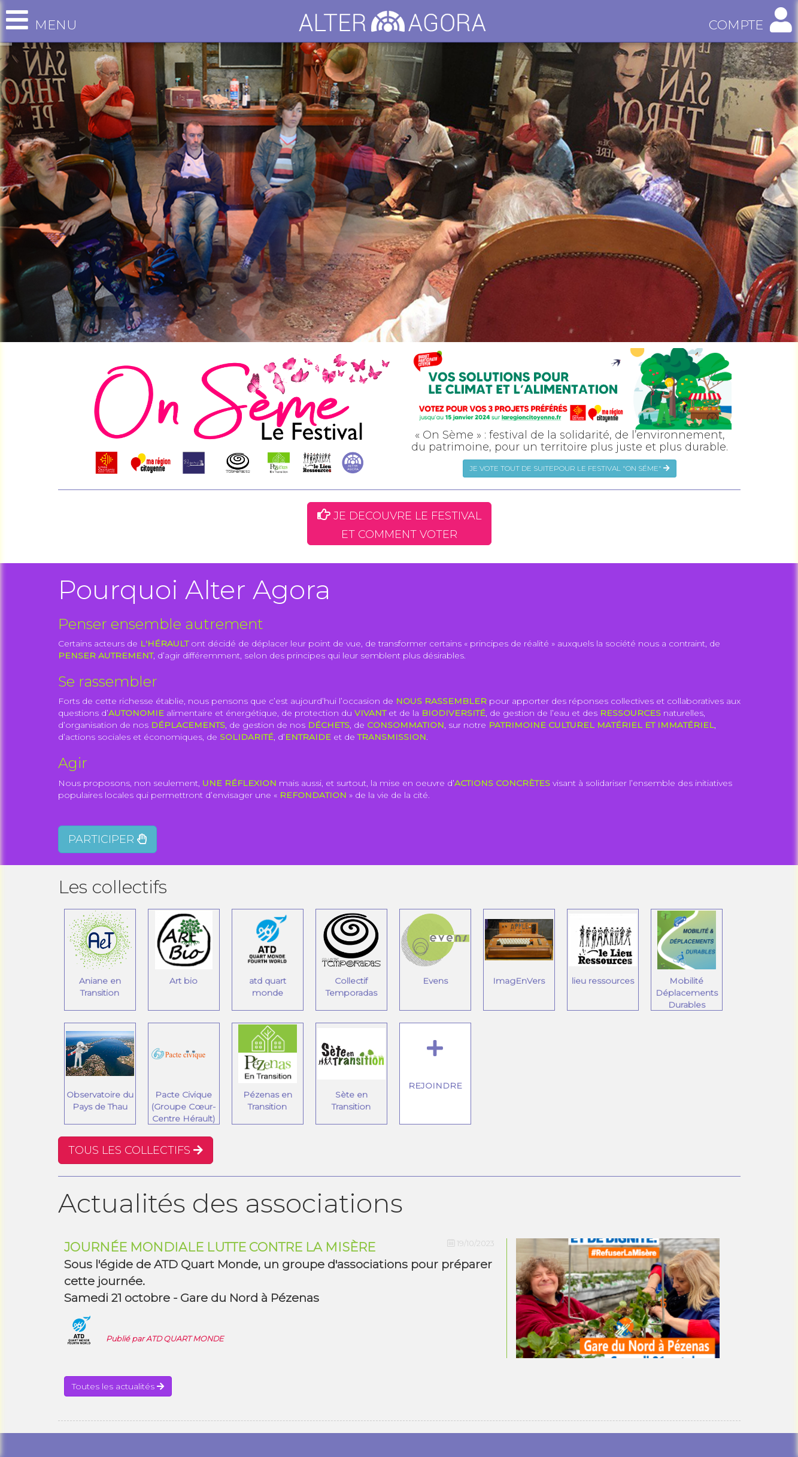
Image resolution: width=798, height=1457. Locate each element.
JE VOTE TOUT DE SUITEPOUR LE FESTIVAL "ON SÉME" (569, 468)
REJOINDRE (435, 1065)
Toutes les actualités (118, 1386)
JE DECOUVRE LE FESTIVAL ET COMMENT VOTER (399, 525)
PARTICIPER (107, 839)
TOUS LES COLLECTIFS (135, 1150)
